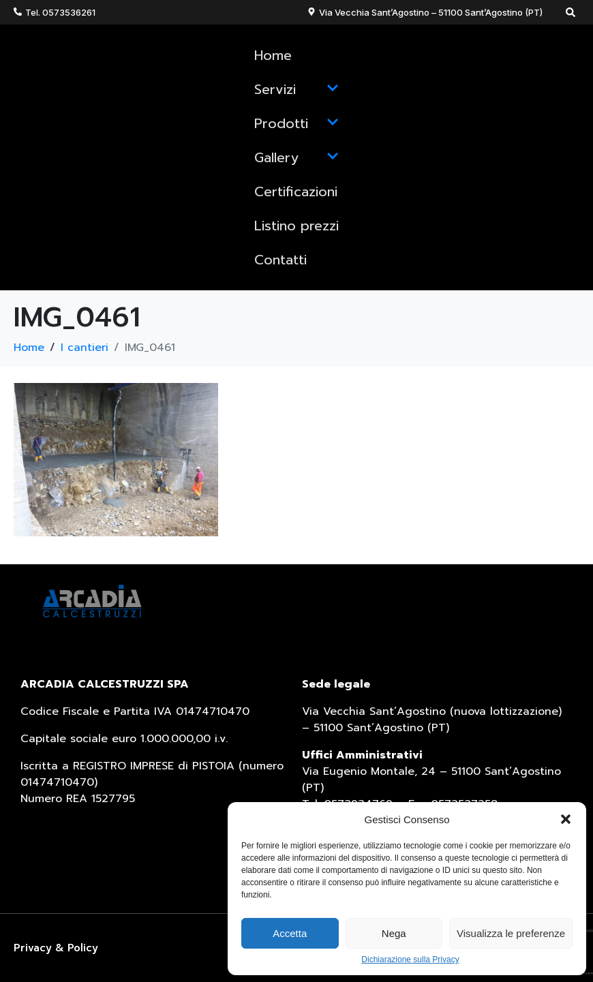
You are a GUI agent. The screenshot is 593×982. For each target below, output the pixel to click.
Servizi (296, 89)
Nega (394, 933)
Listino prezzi (296, 225)
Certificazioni (295, 191)
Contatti (280, 259)
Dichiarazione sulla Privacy (410, 959)
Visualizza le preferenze (511, 933)
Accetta (290, 933)
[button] (566, 819)
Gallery (296, 157)
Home (273, 55)
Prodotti (296, 123)
